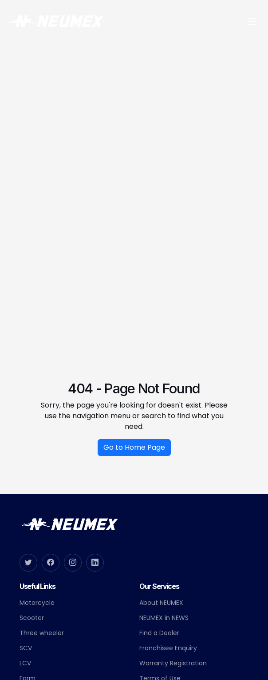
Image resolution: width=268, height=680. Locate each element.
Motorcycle (37, 603)
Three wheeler (42, 633)
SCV (26, 648)
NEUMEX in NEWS (164, 618)
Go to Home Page (134, 451)
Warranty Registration (173, 663)
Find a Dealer (159, 633)
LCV (25, 663)
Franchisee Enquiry (168, 648)
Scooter (32, 618)
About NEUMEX (161, 603)
